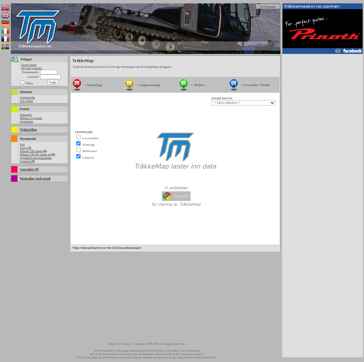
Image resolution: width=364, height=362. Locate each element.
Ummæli (27, 161)
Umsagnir (26, 114)
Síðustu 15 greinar (31, 118)
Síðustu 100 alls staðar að (37, 154)
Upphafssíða (27, 97)
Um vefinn (26, 100)
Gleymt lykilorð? (31, 68)
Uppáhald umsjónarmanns (36, 157)
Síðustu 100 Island (33, 151)
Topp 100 (25, 147)
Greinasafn (26, 121)
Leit (22, 144)
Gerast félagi (28, 64)
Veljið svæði (268, 6)
